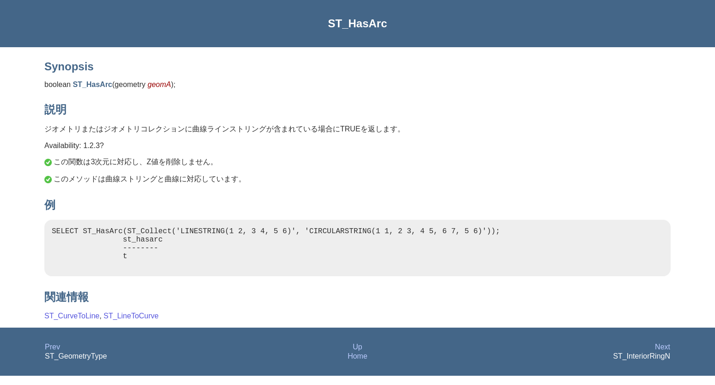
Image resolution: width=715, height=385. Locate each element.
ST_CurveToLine (71, 325)
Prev (52, 356)
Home (357, 365)
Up (357, 356)
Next (662, 356)
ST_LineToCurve (131, 325)
